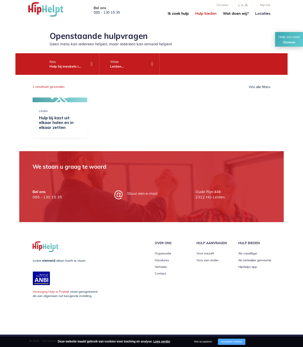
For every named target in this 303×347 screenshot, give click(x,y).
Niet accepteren (203, 341)
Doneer (289, 42)
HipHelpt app (247, 267)
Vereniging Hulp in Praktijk (51, 292)
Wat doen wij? (236, 13)
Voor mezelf (205, 253)
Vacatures (162, 260)
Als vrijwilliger (247, 253)
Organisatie (163, 253)
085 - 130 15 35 (107, 12)
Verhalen (161, 267)
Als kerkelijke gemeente (254, 260)
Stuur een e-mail (142, 193)
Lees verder (161, 341)
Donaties (223, 5)
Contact (160, 273)
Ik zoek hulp (178, 13)
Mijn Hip (265, 5)
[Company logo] (49, 10)
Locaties (262, 13)
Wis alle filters (259, 87)
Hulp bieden (205, 13)
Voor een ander (207, 260)
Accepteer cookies (231, 341)
